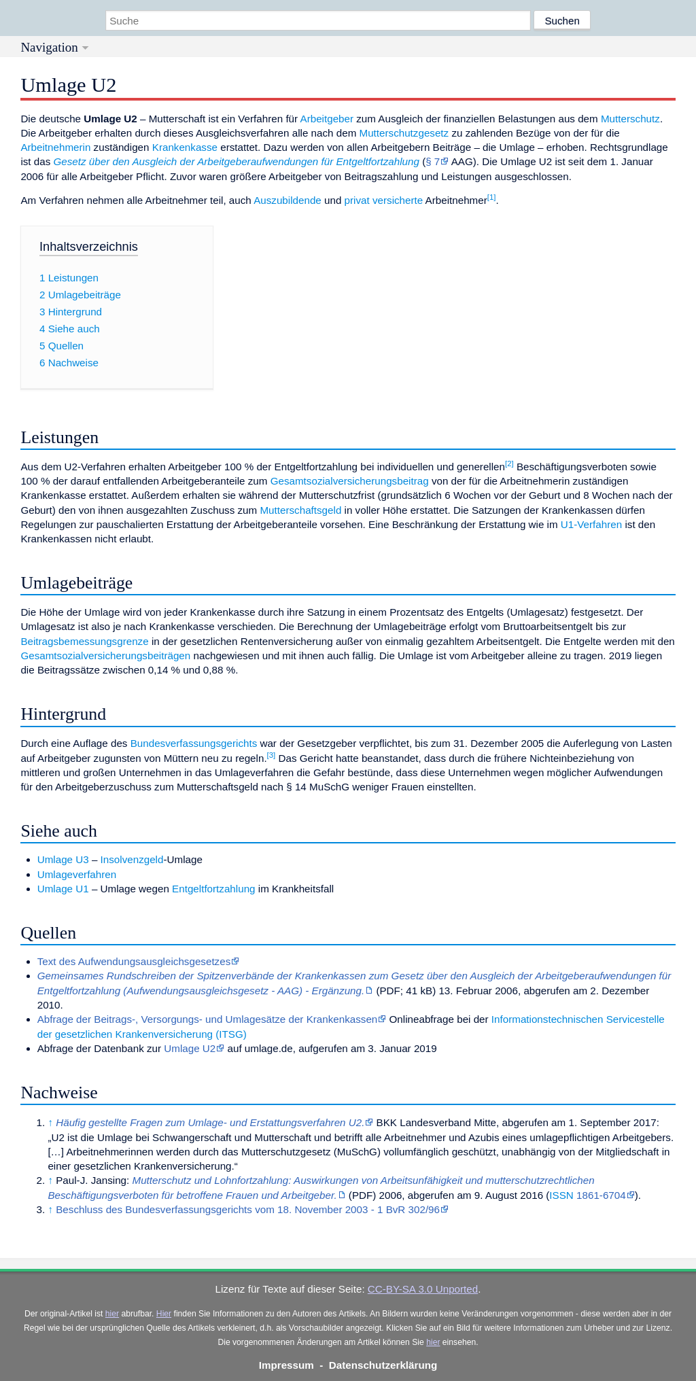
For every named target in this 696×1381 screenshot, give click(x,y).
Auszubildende (287, 200)
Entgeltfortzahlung (213, 888)
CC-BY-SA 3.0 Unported (423, 1289)
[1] (491, 197)
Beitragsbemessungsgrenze (84, 641)
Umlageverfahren (77, 874)
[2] (509, 463)
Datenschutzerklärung (383, 1365)
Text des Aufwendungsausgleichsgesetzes (134, 961)
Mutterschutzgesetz (404, 133)
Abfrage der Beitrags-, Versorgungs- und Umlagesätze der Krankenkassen (207, 1019)
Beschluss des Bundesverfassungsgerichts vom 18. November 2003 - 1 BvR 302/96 (248, 1209)
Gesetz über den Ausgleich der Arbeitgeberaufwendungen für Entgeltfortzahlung (236, 161)
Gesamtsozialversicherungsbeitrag (350, 481)
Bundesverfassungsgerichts (194, 743)
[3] (271, 755)
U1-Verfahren (591, 524)
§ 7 (432, 161)
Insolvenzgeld (132, 859)
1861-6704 (601, 1195)
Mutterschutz (630, 118)
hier (112, 1313)
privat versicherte (384, 200)
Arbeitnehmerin (55, 147)
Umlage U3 (63, 859)
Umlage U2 (189, 1048)
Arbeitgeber (327, 118)
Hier (163, 1313)
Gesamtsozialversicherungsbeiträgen (105, 655)
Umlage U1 (63, 888)
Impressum (286, 1365)
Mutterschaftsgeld (300, 510)
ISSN (561, 1195)
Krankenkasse (185, 147)
